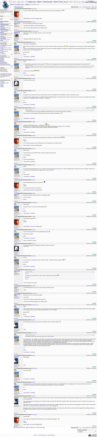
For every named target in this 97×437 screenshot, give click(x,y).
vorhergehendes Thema (19, 427)
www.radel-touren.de (3, 62)
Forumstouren (3, 46)
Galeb (52, 397)
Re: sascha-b (34, 8)
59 (92, 7)
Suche (55, 1)
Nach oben (16, 20)
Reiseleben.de (2, 61)
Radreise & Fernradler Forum (17, 4)
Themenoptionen (18, 7)
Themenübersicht (30, 427)
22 (83, 7)
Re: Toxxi (33, 21)
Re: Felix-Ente (34, 332)
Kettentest (33, 56)
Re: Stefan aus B (35, 31)
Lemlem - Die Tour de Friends (5, 65)
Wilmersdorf (59, 401)
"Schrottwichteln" (32, 385)
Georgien (3, 53)
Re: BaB (33, 42)
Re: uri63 (33, 90)
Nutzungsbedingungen (51, 435)
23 (85, 7)
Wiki (65, 1)
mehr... (12, 78)
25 (87, 7)
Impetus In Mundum (3, 63)
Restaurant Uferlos (58, 168)
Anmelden (90, 1)
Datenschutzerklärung (42, 435)
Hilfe (61, 1)
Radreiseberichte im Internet (6, 47)
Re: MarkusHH (34, 202)
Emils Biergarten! (36, 49)
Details (12, 14)
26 (89, 7)
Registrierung (31, 1)
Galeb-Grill (53, 321)
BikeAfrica (2, 60)
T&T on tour (2, 59)
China (2, 48)
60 (93, 7)
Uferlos (43, 383)
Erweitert (11, 19)
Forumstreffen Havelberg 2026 (6, 45)
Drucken (94, 20)
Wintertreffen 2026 (4, 51)
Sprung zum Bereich (82, 429)
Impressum (35, 435)
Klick (48, 64)
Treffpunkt (27, 4)
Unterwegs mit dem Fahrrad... (5, 64)
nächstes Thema (40, 427)
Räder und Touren (31, 18)
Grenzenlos (2, 58)
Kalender (39, 1)
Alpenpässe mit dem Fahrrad (5, 57)
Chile (2, 52)
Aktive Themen (47, 1)
